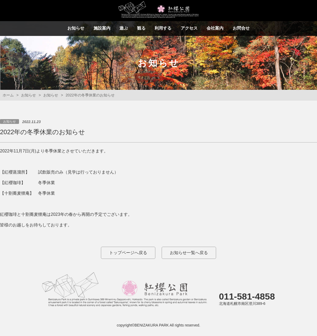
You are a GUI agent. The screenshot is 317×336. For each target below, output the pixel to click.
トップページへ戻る (128, 252)
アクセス (189, 28)
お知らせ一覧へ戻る (189, 252)
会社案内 (215, 28)
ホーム (8, 95)
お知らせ (75, 28)
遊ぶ (123, 28)
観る (141, 28)
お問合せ (241, 28)
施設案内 (102, 28)
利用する (163, 28)
